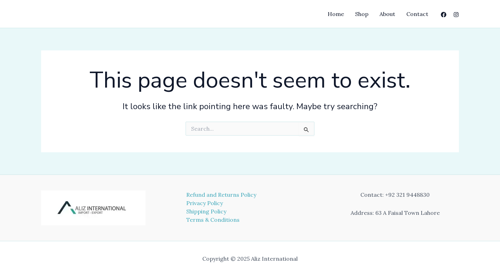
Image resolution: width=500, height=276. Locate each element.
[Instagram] (456, 14)
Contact (417, 13)
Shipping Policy (206, 211)
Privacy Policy (204, 203)
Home (336, 13)
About (387, 13)
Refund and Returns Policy (221, 194)
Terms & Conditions (213, 219)
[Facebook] (443, 14)
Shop (361, 13)
